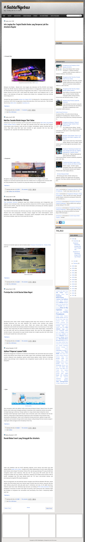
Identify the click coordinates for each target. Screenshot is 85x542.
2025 (73, 238)
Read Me (9, 16)
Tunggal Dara (62, 383)
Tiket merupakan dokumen (10, 202)
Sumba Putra (64, 371)
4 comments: (24, 110)
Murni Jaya (60, 343)
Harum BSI (62, 327)
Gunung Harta (59, 324)
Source (36, 82)
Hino (66, 327)
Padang (66, 348)
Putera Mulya (62, 353)
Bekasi (61, 302)
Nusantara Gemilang (60, 347)
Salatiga (58, 362)
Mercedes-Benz (63, 339)
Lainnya (64, 334)
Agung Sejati (65, 294)
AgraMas (58, 294)
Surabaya (65, 375)
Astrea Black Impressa (62, 300)
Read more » (7, 106)
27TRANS (58, 291)
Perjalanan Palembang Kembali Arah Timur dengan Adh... (77, 246)
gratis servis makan (16, 469)
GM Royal (60, 319)
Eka (57, 319)
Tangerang (66, 376)
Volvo (66, 383)
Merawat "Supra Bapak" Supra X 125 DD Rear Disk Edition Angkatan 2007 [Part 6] (72, 137)
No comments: (25, 189)
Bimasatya (64, 304)
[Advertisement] (28, 42)
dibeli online (13, 103)
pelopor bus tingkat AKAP (25, 99)
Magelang (58, 337)
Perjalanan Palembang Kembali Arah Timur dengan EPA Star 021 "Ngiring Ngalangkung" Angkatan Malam (72, 150)
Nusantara (65, 345)
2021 (73, 272)
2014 (73, 288)
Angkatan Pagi (17, 16)
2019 (73, 277)
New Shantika (59, 345)
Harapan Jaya (60, 325)
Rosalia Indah (60, 358)
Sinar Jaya (65, 366)
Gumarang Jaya (64, 322)
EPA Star (66, 317)
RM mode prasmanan (43, 486)
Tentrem (66, 380)
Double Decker (59, 317)
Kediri (66, 330)
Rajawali (61, 355)
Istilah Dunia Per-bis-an (61, 112)
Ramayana (66, 355)
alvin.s (57, 189)
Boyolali (60, 305)
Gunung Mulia (65, 324)
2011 (73, 295)
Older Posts (49, 508)
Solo (64, 368)
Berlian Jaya (58, 304)
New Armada (65, 343)
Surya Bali (59, 376)
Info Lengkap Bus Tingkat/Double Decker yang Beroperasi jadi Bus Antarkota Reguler (26, 25)
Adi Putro (59, 292)
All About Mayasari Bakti (63, 174)
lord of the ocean (53, 540)
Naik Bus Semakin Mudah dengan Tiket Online (19, 120)
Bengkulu (66, 302)
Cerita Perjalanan (55, 16)
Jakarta (58, 329)
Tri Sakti (58, 383)
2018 (73, 279)
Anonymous (59, 201)
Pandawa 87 (65, 350)
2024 (73, 266)
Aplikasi (35, 16)
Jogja (63, 329)
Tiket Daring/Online (62, 381)
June (74, 261)
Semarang (58, 365)
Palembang (59, 350)
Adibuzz (66, 292)
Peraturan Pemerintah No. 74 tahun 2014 (41, 245)
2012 (73, 293)
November (76, 241)
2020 (73, 275)
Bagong (57, 302)
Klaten (62, 332)
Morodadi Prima (60, 340)
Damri (61, 315)
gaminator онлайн (9, 0)
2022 (73, 270)
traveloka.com (26, 103)
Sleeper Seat (59, 368)
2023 (73, 268)
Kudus (59, 333)
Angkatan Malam (27, 16)
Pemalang (58, 352)
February (75, 263)
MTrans (66, 335)
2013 (73, 290)
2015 (73, 286)
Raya (63, 356)
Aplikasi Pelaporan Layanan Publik (15, 351)
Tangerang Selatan (62, 378)
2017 (73, 281)
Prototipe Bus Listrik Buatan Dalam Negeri (18, 292)
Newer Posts (8, 508)
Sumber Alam (59, 373)
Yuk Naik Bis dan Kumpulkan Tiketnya (16, 199)
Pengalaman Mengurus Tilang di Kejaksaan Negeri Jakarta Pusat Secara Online (71, 124)
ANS (61, 291)
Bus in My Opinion (44, 16)
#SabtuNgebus (17, 7)
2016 (73, 284)
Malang (62, 337)
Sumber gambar (28, 405)
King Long (58, 332)
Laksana (61, 335)
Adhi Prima (65, 291)
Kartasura (61, 330)
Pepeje (62, 352)
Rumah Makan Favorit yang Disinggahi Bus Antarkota (21, 438)
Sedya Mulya (64, 363)
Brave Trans (65, 305)
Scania (57, 363)
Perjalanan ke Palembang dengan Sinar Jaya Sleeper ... (77, 255)
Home (4, 16)
